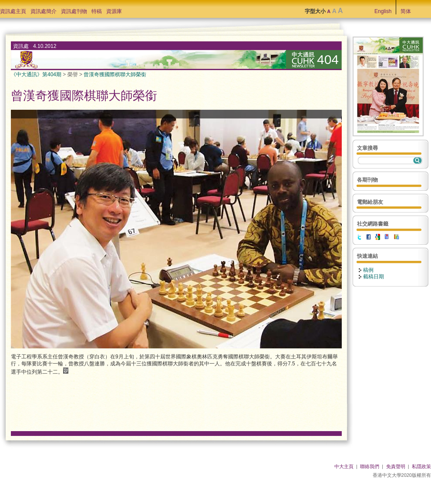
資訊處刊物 (74, 11)
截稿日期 (373, 276)
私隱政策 (421, 466)
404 (328, 59)
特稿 (96, 11)
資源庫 (114, 11)
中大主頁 (344, 466)
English (382, 11)
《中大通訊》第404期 (36, 74)
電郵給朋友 (370, 202)
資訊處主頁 (13, 11)
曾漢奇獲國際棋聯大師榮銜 (115, 74)
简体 (406, 11)
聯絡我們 (369, 466)
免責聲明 (395, 466)
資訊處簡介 (43, 11)
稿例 (368, 270)
